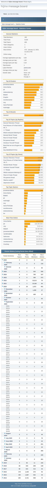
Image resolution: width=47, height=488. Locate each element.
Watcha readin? (8, 180)
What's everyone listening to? (12, 132)
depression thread (9, 182)
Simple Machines (25, 485)
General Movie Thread (10, 135)
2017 (5, 469)
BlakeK (5, 95)
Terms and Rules (22, 483)
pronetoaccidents (8, 84)
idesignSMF (33, 485)
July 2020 (9, 438)
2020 (5, 286)
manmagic (6, 107)
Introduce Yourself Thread (11, 143)
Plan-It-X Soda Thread (10, 138)
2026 (5, 260)
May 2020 (9, 444)
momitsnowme (7, 100)
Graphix (5, 97)
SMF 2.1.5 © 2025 (15, 485)
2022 (5, 280)
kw (4, 213)
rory (4, 102)
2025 (5, 271)
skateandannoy (8, 92)
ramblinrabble (7, 234)
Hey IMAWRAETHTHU (10, 150)
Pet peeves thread (9, 140)
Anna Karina (7, 87)
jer (4, 89)
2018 (5, 466)
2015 (5, 475)
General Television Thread (11, 123)
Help (16, 483)
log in (29, 1)
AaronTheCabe (8, 105)
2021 (5, 283)
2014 (5, 478)
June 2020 (9, 441)
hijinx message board (14, 6)
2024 (5, 274)
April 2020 (9, 447)
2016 (5, 472)
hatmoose (6, 236)
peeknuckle (27, 67)
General (5, 115)
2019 (5, 463)
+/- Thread (6, 130)
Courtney (6, 244)
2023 (5, 277)
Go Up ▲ (29, 483)
